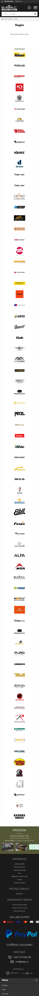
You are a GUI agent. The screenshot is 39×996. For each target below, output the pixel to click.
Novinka (4, 985)
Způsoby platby (19, 864)
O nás (19, 873)
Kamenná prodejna (19, 883)
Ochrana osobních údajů (19, 905)
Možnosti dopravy (19, 867)
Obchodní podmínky (19, 870)
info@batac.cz (22, 962)
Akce (3, 990)
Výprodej (5, 994)
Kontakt (19, 880)
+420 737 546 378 (22, 957)
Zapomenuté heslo (19, 911)
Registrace (19, 894)
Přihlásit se (18, 1)
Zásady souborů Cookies (19, 908)
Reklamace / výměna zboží (20, 876)
